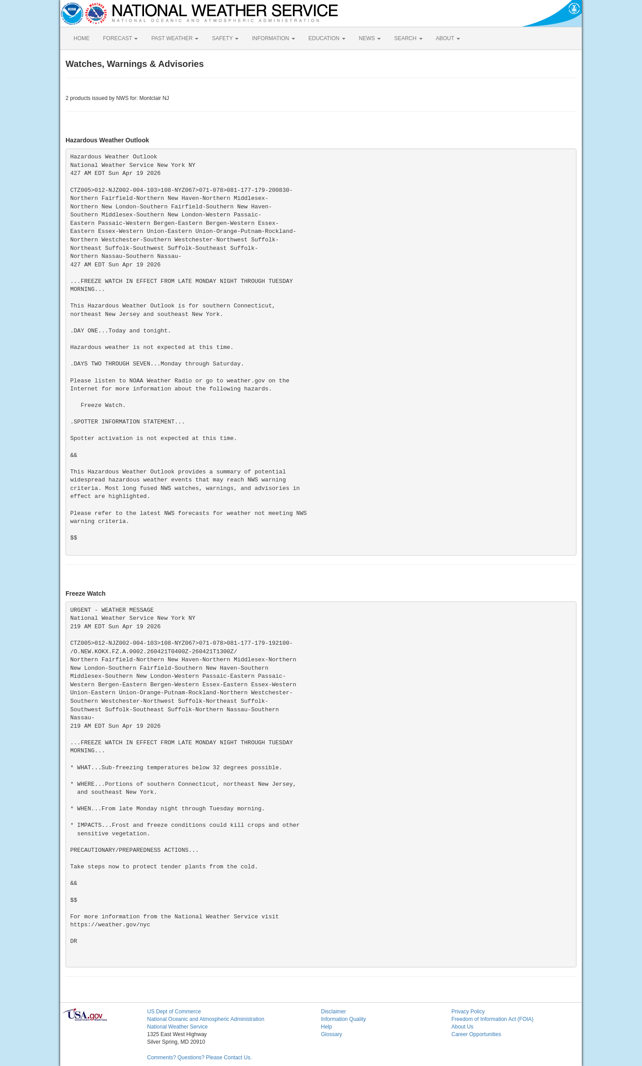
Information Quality (343, 1019)
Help (326, 1027)
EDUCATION (327, 38)
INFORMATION (273, 38)
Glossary (331, 1034)
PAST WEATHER (174, 38)
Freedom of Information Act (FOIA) (493, 1019)
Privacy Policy (468, 1011)
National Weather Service (177, 1027)
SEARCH (408, 38)
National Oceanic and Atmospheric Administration (205, 1019)
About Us (462, 1027)
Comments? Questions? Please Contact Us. (199, 1057)
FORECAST (120, 38)
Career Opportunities (476, 1034)
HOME (82, 38)
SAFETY (225, 38)
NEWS (370, 38)
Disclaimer (333, 1011)
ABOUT (448, 38)
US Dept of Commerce (174, 1011)
